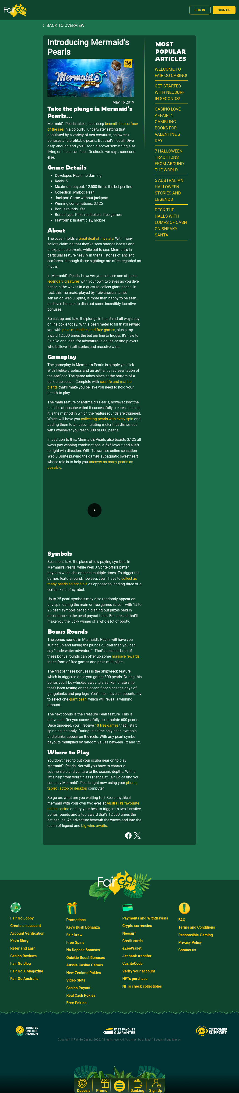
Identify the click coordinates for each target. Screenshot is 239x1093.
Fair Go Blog (20, 963)
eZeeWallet (131, 948)
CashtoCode (132, 963)
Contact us (187, 950)
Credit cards (132, 941)
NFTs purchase (135, 978)
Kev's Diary (19, 941)
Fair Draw (74, 935)
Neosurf (129, 933)
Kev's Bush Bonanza (83, 927)
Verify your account (138, 971)
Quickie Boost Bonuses (85, 957)
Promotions (76, 920)
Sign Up (224, 10)
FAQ (181, 920)
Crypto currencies (137, 925)
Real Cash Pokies (80, 995)
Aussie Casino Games (84, 965)
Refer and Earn (22, 948)
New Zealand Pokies (83, 973)
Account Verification (27, 933)
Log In (200, 10)
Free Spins (75, 942)
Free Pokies (76, 1003)
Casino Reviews (23, 956)
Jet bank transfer (136, 956)
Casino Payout (78, 988)
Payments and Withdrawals (145, 918)
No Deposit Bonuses (83, 950)
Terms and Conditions (196, 927)
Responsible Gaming (195, 935)
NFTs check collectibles (142, 986)
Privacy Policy (190, 942)
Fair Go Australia (24, 978)
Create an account (25, 925)
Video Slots (75, 980)
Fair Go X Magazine (26, 971)
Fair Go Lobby (22, 918)
